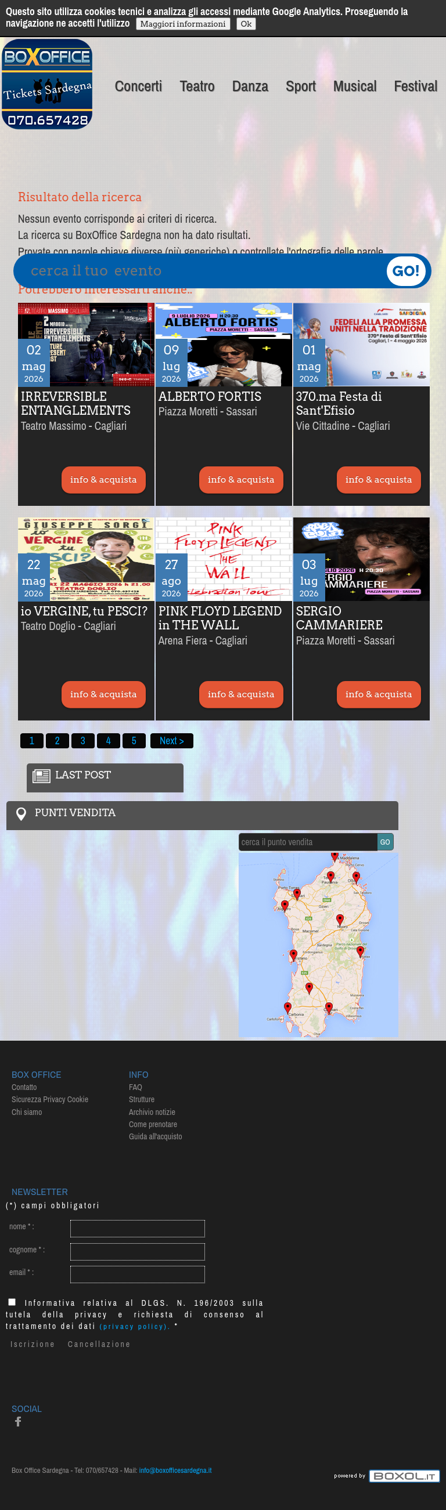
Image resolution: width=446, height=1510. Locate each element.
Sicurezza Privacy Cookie (50, 1099)
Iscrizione (33, 1344)
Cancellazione (99, 1344)
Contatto (24, 1087)
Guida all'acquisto (155, 1136)
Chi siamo (27, 1112)
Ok (246, 23)
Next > (172, 740)
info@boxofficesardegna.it (175, 1470)
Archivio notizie (152, 1112)
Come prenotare (153, 1124)
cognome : (27, 1249)
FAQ (135, 1087)
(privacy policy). (135, 1326)
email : (21, 1272)
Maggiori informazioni (183, 23)
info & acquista (103, 479)
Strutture (141, 1099)
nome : (21, 1226)
